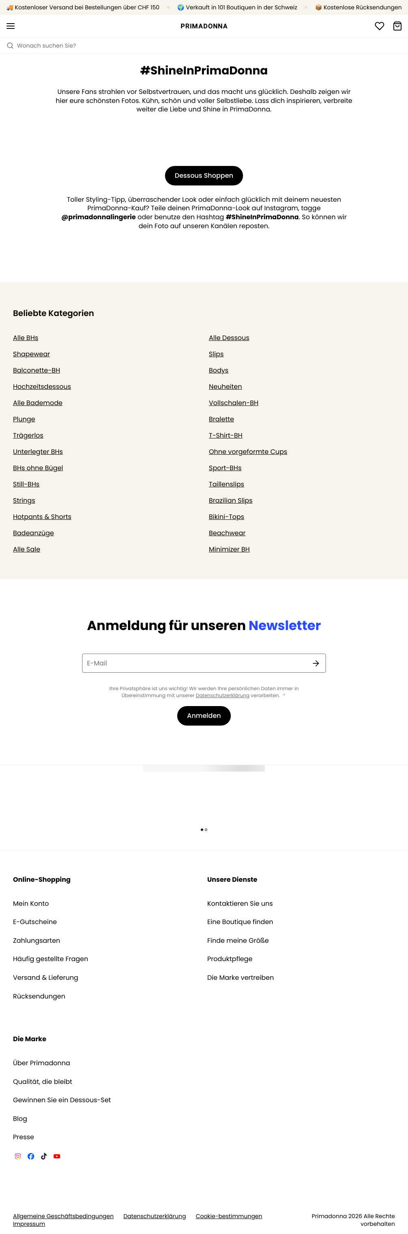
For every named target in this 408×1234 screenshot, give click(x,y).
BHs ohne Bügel (38, 468)
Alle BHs (25, 337)
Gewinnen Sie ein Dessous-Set (62, 1100)
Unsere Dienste (232, 879)
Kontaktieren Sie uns (240, 903)
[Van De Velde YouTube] (57, 1157)
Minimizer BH (229, 549)
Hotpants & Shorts (42, 516)
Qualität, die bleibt (42, 1081)
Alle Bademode (38, 403)
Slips (216, 354)
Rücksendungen (39, 996)
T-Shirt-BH (226, 435)
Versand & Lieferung (45, 977)
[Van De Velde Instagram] (18, 1157)
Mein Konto (31, 903)
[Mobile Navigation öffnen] (11, 26)
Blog (20, 1118)
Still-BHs (26, 484)
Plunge (24, 419)
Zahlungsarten (36, 940)
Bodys (218, 370)
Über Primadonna (41, 1063)
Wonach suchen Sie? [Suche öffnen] (41, 45)
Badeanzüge (33, 533)
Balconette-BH (36, 370)
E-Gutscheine (35, 922)
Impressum (29, 1224)
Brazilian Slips (230, 500)
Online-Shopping (42, 879)
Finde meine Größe (238, 940)
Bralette (221, 419)
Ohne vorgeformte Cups (248, 451)
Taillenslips (226, 484)
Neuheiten (225, 386)
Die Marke (29, 1039)
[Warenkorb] (397, 26)
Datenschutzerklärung (223, 695)
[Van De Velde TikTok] (44, 1157)
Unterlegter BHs (38, 451)
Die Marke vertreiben (240, 977)
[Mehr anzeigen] (284, 695)
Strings (24, 500)
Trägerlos (28, 435)
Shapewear (31, 354)
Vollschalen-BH (233, 403)
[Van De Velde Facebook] (31, 1157)
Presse (23, 1137)
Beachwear (227, 533)
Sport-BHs (225, 468)
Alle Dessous (229, 337)
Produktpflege (229, 959)
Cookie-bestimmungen (229, 1216)
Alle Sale (26, 549)
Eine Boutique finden (240, 922)
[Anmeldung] (379, 26)
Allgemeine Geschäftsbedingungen (63, 1216)
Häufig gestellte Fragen (50, 959)
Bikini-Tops (226, 516)
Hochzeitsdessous (42, 386)
